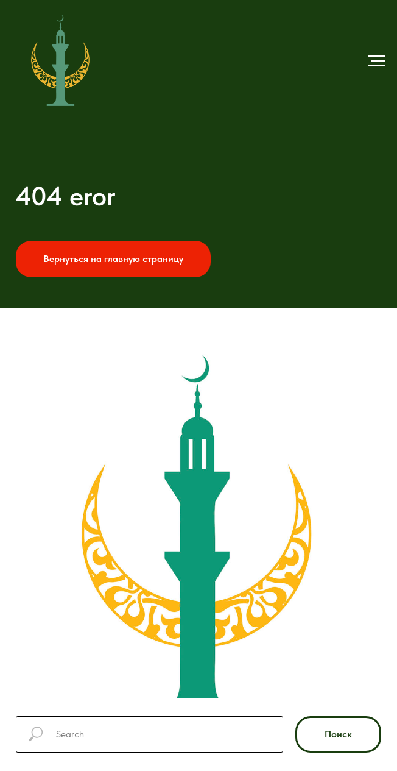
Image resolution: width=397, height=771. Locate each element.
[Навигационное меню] (376, 61)
